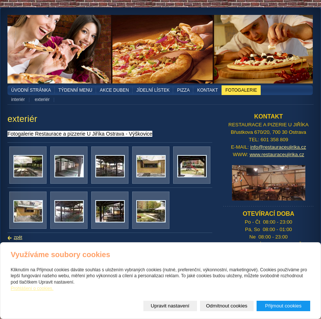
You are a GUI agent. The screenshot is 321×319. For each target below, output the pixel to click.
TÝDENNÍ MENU (75, 90)
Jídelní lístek (152, 90)
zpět (18, 237)
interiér (18, 99)
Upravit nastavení (170, 306)
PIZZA (183, 90)
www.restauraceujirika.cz (277, 154)
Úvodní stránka (31, 90)
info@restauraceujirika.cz (278, 147)
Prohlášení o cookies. (32, 288)
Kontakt (207, 90)
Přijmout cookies (283, 306)
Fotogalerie (241, 90)
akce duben (114, 90)
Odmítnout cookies (226, 306)
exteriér (42, 99)
